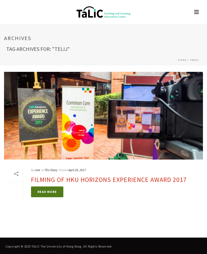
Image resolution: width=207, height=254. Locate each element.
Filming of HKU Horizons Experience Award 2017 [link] (109, 179)
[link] (103, 12)
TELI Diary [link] (50, 170)
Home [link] (182, 60)
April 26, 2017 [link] (77, 170)
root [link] (37, 170)
